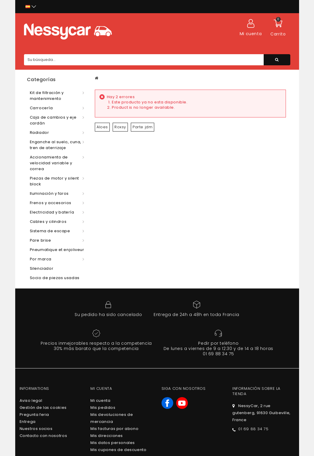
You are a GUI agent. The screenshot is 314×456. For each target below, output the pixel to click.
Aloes (102, 127)
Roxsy (120, 127)
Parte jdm (142, 127)
